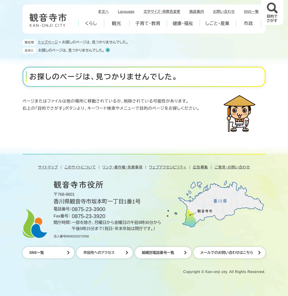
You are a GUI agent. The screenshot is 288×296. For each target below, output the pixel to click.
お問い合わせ (224, 12)
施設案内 (196, 12)
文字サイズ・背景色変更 (162, 12)
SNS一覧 (251, 12)
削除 (108, 50)
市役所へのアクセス (99, 253)
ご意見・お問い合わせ (232, 167)
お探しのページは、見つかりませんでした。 (71, 50)
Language (126, 12)
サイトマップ (48, 167)
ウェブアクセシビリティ (167, 167)
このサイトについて (80, 167)
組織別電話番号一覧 (158, 253)
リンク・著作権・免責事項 (122, 167)
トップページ (48, 42)
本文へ (103, 12)
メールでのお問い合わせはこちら (226, 253)
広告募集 (200, 167)
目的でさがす (272, 18)
